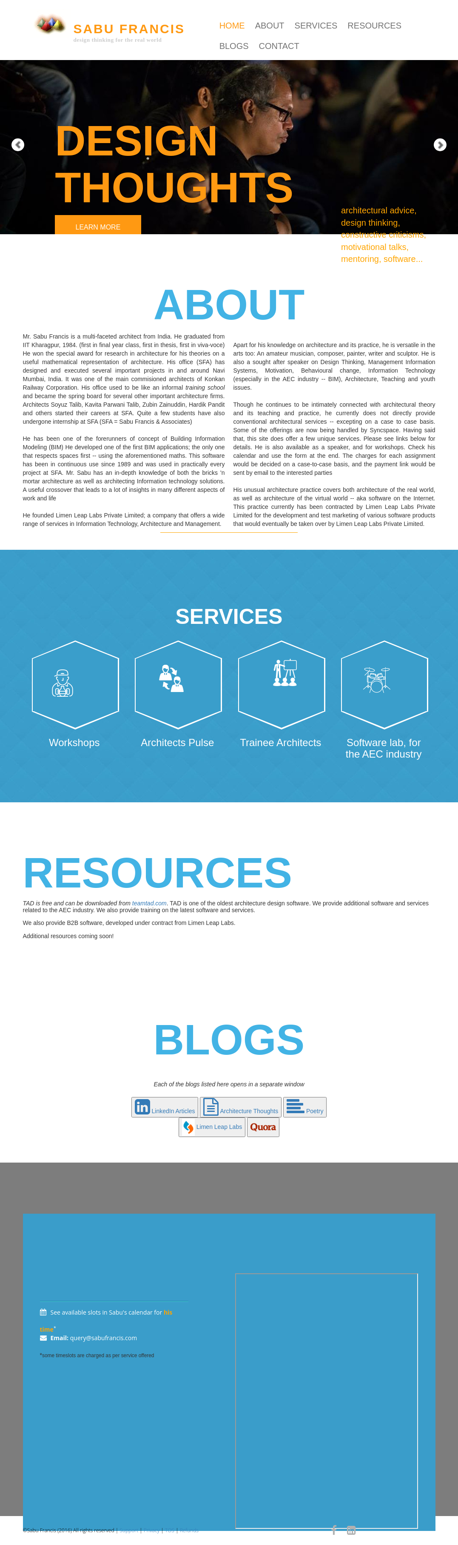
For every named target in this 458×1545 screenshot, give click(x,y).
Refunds (189, 1530)
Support (128, 1530)
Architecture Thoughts (240, 1111)
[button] (11, 117)
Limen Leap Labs (212, 1126)
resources (374, 25)
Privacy (151, 1530)
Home (232, 25)
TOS (169, 1530)
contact (279, 46)
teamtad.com (149, 903)
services (316, 25)
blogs (234, 46)
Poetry (305, 1111)
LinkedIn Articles (165, 1111)
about (269, 25)
